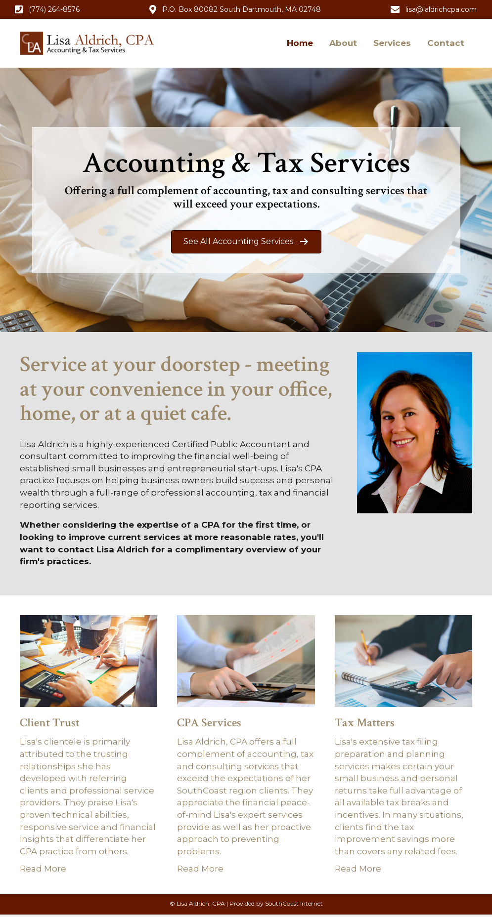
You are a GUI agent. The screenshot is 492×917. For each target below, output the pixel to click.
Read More (43, 869)
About (343, 43)
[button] (47, 9)
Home (300, 43)
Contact (445, 43)
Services (392, 43)
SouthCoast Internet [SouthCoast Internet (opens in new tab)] (294, 903)
